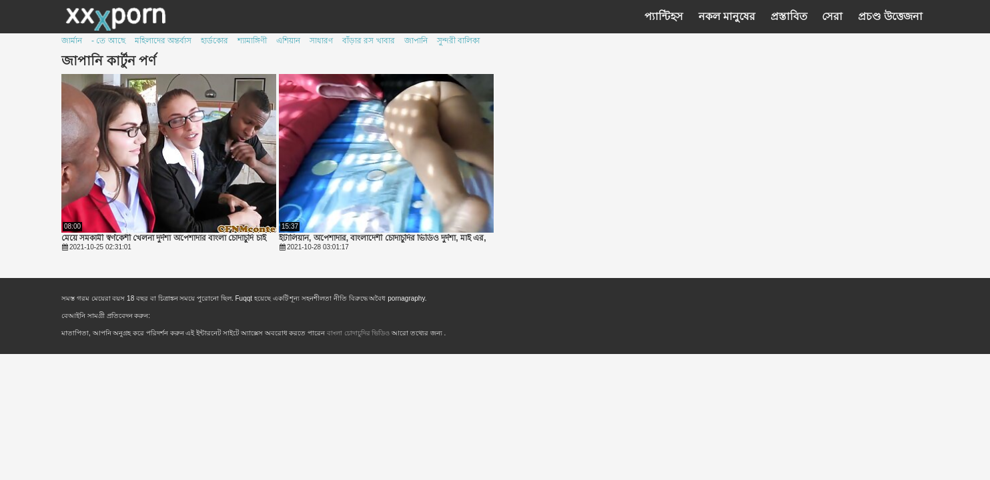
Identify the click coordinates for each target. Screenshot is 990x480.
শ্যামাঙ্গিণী (252, 41)
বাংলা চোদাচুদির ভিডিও (359, 333)
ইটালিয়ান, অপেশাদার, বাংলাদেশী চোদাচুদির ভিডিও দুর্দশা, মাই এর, (382, 238)
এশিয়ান (288, 41)
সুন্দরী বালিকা (458, 41)
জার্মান (71, 41)
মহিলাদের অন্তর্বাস (163, 41)
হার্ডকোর (214, 41)
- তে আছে (108, 41)
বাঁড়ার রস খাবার (368, 41)
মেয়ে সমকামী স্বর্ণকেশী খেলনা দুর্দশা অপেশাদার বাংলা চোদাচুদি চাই (163, 238)
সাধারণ (321, 41)
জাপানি (416, 41)
